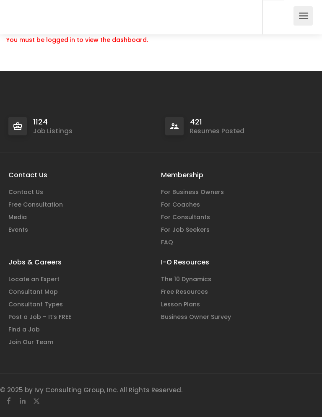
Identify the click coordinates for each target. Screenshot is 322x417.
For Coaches (180, 204)
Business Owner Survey (196, 317)
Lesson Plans (180, 304)
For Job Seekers (185, 229)
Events (18, 229)
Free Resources (184, 291)
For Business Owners (192, 192)
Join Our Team (30, 342)
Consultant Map (33, 291)
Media (17, 217)
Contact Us (25, 192)
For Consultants (185, 217)
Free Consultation (35, 204)
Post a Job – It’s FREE (39, 317)
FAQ (167, 242)
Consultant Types (35, 304)
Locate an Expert (34, 279)
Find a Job (24, 329)
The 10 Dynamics (186, 279)
